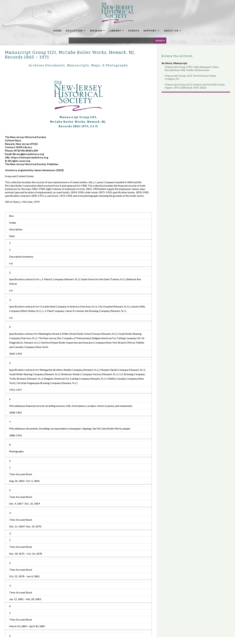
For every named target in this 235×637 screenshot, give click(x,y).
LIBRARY (115, 30)
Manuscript (180, 63)
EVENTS (133, 30)
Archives (167, 63)
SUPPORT (150, 30)
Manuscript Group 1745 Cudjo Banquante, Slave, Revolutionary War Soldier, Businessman (192, 68)
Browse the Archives (177, 56)
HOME (57, 30)
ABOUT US (171, 30)
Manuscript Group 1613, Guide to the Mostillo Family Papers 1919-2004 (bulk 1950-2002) (195, 86)
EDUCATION (74, 30)
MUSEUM (96, 30)
